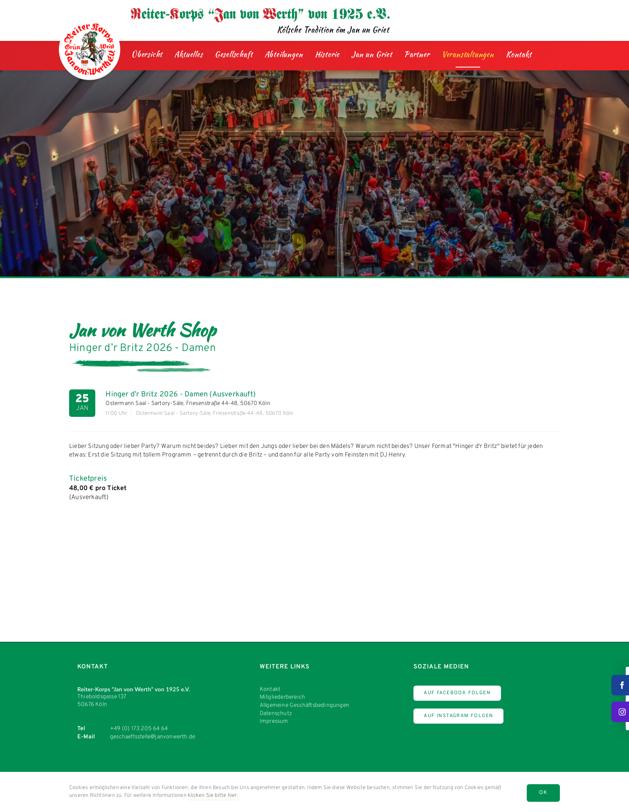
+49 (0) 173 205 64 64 (139, 728)
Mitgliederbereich (282, 697)
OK (543, 793)
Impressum (274, 721)
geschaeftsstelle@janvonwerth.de (152, 736)
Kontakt (270, 689)
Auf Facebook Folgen (457, 693)
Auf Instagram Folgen (458, 716)
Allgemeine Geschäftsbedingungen (304, 705)
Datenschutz (276, 713)
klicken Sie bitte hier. (213, 795)
